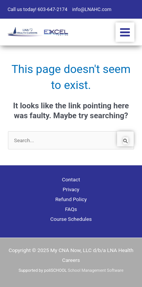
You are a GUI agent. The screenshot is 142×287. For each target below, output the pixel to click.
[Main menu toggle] (125, 32)
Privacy (70, 189)
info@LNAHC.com (92, 9)
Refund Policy (71, 199)
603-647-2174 (52, 9)
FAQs (71, 209)
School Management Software (95, 270)
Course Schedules (71, 219)
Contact (71, 179)
